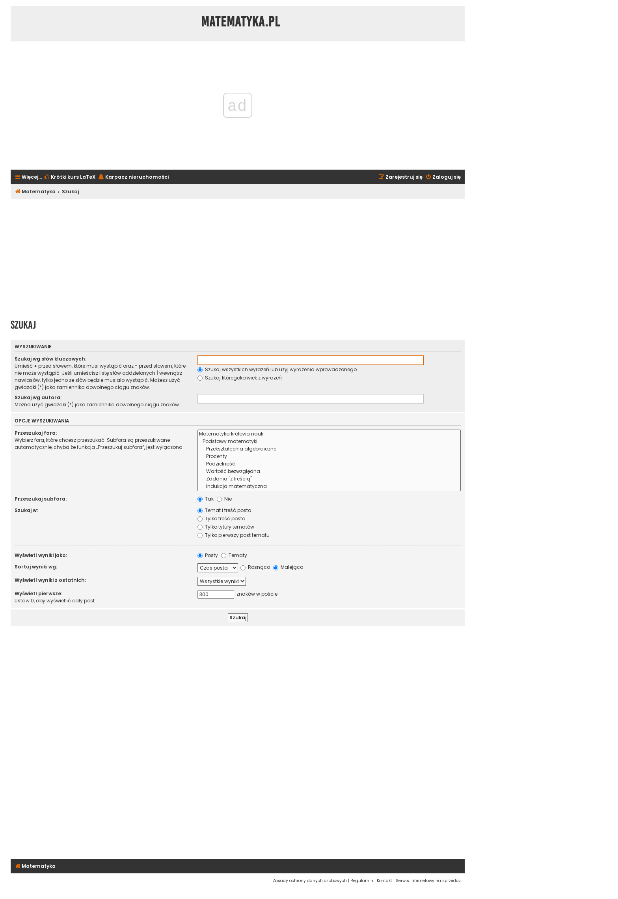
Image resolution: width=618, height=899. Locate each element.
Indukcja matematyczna (329, 486)
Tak (205, 498)
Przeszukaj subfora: (41, 498)
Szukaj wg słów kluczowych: (50, 358)
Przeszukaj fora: (36, 433)
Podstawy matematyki (329, 441)
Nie (224, 498)
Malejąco (288, 567)
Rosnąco (255, 567)
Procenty (329, 456)
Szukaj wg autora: (38, 397)
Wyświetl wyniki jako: (41, 555)
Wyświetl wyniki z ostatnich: (50, 580)
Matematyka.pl (240, 22)
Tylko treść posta (221, 518)
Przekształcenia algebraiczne (329, 449)
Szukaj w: (26, 510)
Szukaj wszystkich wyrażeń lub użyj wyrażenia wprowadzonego (277, 369)
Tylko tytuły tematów (225, 526)
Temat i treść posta (224, 510)
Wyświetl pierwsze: (38, 593)
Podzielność (329, 464)
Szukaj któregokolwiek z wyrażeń (239, 377)
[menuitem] (69, 177)
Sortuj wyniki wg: (36, 566)
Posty (207, 555)
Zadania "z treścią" (329, 479)
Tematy (234, 555)
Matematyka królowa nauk (329, 434)
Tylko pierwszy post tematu (233, 535)
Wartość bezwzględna (329, 471)
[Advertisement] (238, 256)
